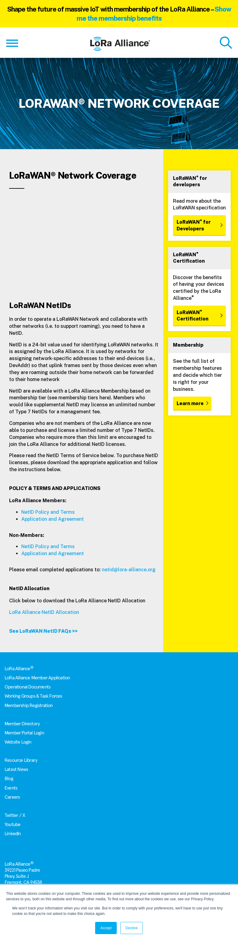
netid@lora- (115, 570)
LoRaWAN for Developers (194, 225)
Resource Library (21, 760)
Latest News (16, 769)
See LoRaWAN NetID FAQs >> (43, 631)
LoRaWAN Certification (193, 315)
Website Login (18, 742)
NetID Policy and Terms (48, 512)
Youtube (12, 824)
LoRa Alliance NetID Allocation (44, 612)
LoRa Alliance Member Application (37, 677)
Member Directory (22, 723)
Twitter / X (15, 815)
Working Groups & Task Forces (33, 696)
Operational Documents (27, 687)
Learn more (190, 403)
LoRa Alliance (19, 668)
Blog (9, 778)
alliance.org (142, 570)
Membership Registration (29, 705)
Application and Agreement (52, 519)
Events (11, 788)
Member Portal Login (24, 732)
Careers (12, 797)
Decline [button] (132, 928)
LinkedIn (13, 833)
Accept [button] (106, 928)
